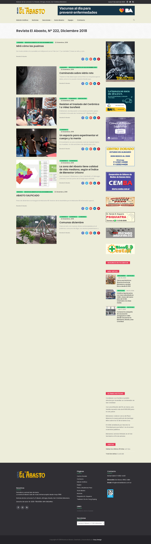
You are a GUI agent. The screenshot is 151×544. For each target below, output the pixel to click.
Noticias (35, 20)
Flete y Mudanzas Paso (84, 488)
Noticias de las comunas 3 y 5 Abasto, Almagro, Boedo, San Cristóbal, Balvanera (41, 2)
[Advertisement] (120, 357)
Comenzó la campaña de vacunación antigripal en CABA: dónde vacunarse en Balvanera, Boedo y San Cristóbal (125, 316)
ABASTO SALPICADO (27, 195)
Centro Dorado (82, 476)
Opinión (20, 42)
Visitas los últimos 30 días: (115, 449)
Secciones (46, 20)
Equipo (70, 20)
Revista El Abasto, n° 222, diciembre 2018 (38, 42)
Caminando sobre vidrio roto (76, 73)
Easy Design (97, 540)
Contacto (81, 20)
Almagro (63, 67)
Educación (82, 98)
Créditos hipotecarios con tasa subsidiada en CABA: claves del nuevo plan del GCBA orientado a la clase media (125, 298)
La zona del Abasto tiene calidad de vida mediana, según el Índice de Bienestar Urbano (78, 169)
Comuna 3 (63, 129)
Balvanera (121, 276)
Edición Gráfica (22, 20)
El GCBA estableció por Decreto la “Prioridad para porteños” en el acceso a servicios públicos (120, 427)
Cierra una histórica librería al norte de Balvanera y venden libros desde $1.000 (124, 283)
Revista (19, 192)
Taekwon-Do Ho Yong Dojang (87, 499)
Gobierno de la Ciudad (85, 511)
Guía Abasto (59, 20)
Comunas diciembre (71, 222)
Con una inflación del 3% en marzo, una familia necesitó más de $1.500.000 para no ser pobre (120, 409)
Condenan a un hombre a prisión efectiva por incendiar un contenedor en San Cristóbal (120, 400)
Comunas (82, 217)
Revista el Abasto (21, 56)
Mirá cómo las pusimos (30, 46)
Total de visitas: (111, 454)
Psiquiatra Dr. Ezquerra (84, 496)
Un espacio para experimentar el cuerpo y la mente (78, 137)
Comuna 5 (72, 98)
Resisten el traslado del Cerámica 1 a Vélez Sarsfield (79, 106)
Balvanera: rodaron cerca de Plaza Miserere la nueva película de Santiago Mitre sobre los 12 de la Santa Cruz (119, 418)
